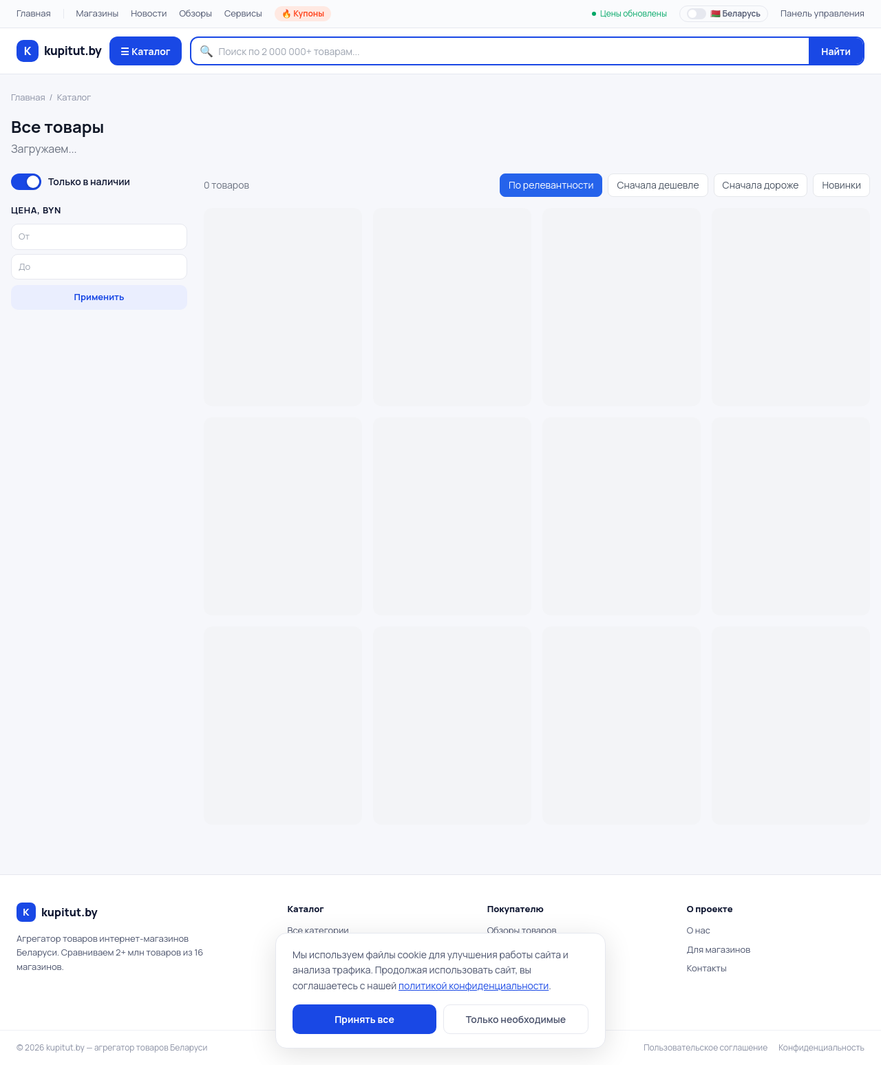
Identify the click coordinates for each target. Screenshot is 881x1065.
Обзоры (195, 13)
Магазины (97, 13)
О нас (698, 930)
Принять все (364, 1019)
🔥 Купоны (303, 13)
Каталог (74, 97)
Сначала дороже (761, 184)
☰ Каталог (145, 51)
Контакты (707, 968)
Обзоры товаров (522, 930)
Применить (99, 297)
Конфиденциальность (821, 1047)
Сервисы (243, 13)
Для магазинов (718, 949)
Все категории (317, 930)
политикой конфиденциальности (474, 985)
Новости (149, 13)
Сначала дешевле (658, 184)
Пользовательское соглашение (705, 1047)
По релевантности (551, 184)
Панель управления (822, 13)
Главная (34, 13)
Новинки (841, 184)
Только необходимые (516, 1019)
